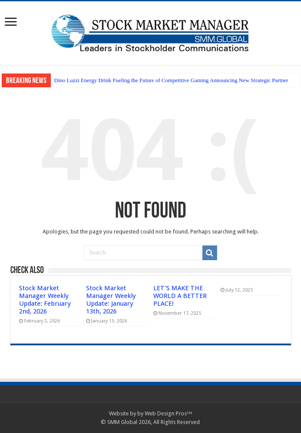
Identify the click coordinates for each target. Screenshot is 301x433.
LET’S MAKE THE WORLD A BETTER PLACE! (180, 295)
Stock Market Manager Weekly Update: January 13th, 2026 (111, 299)
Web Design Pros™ (168, 413)
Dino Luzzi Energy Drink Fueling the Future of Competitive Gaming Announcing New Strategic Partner (171, 80)
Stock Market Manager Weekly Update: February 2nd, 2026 (45, 299)
